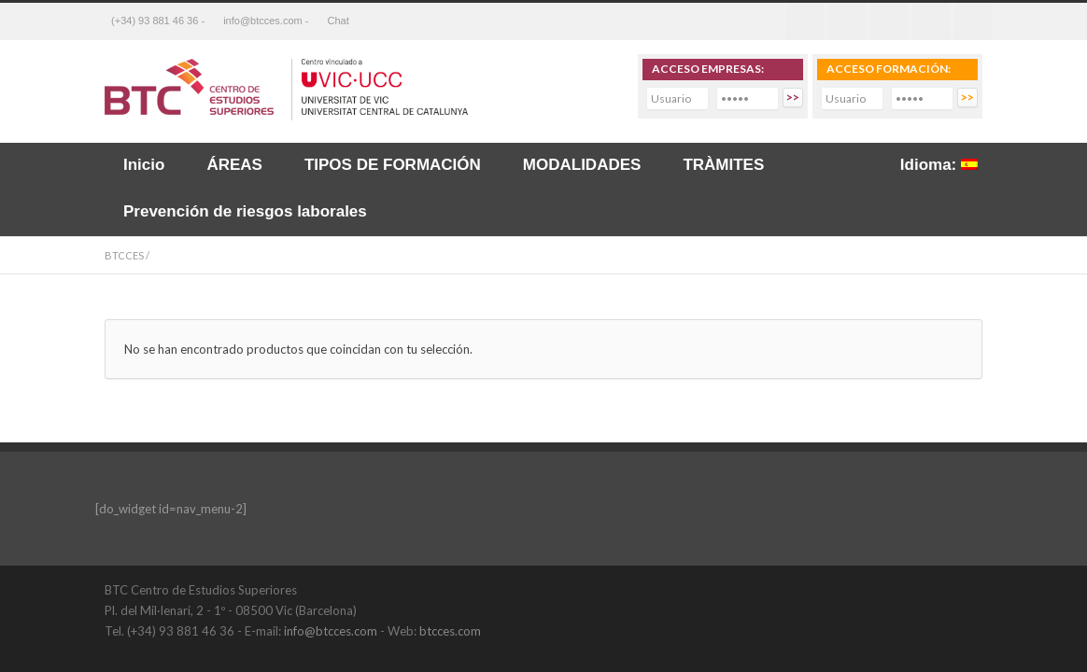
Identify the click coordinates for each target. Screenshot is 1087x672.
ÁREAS (234, 165)
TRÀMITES (723, 165)
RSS (973, 21)
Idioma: (939, 165)
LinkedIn (926, 589)
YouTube (963, 589)
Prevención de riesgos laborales (245, 211)
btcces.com (450, 630)
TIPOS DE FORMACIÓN (392, 165)
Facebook (805, 21)
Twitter (847, 21)
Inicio (143, 165)
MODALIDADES (582, 165)
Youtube (931, 21)
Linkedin (889, 21)
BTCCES (124, 255)
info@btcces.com (330, 630)
